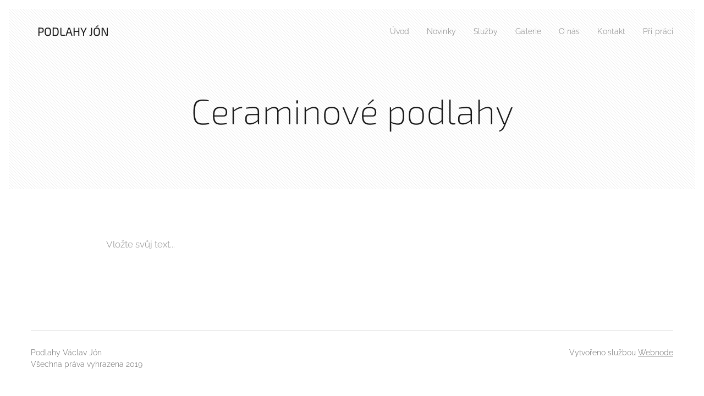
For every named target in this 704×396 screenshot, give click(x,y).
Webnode (655, 352)
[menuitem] (384, 31)
